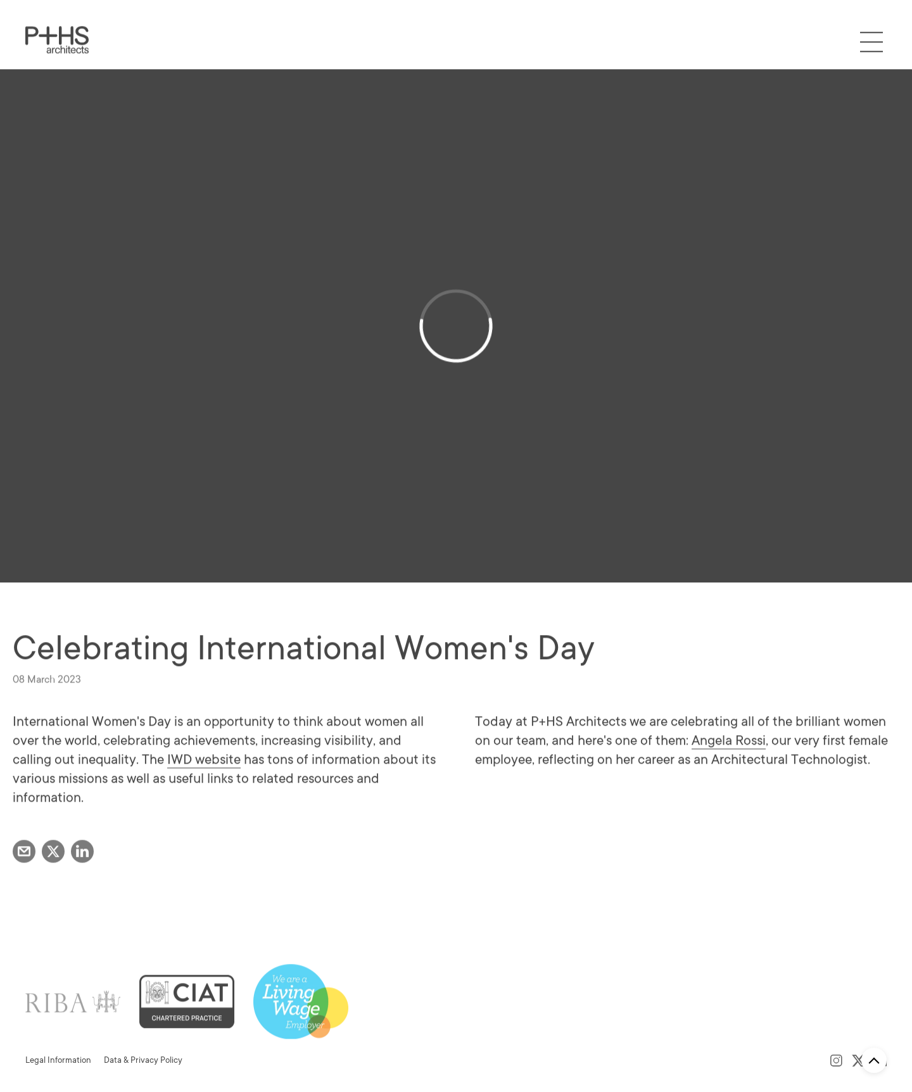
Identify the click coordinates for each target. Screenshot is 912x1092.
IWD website (204, 783)
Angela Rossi (729, 764)
